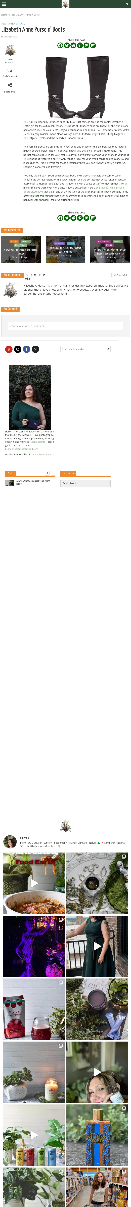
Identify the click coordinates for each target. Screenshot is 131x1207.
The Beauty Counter (42, 454)
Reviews (7, 24)
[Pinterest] (80, 45)
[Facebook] (60, 45)
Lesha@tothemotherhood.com (22, 448)
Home (4, 14)
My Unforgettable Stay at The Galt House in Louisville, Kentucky (110, 252)
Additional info (38, 441)
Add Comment (10, 76)
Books (14, 241)
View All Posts (120, 275)
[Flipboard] (93, 45)
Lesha (10, 59)
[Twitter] (67, 45)
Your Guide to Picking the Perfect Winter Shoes (65, 250)
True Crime (20, 245)
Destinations (103, 241)
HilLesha (11, 62)
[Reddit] (73, 45)
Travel (109, 245)
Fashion (59, 243)
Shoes (20, 24)
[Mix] (86, 45)
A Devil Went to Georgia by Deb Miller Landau (21, 252)
